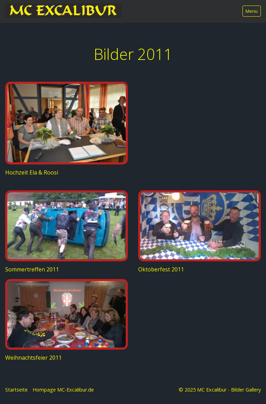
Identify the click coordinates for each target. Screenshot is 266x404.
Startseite (16, 389)
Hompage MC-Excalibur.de (63, 389)
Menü (252, 11)
